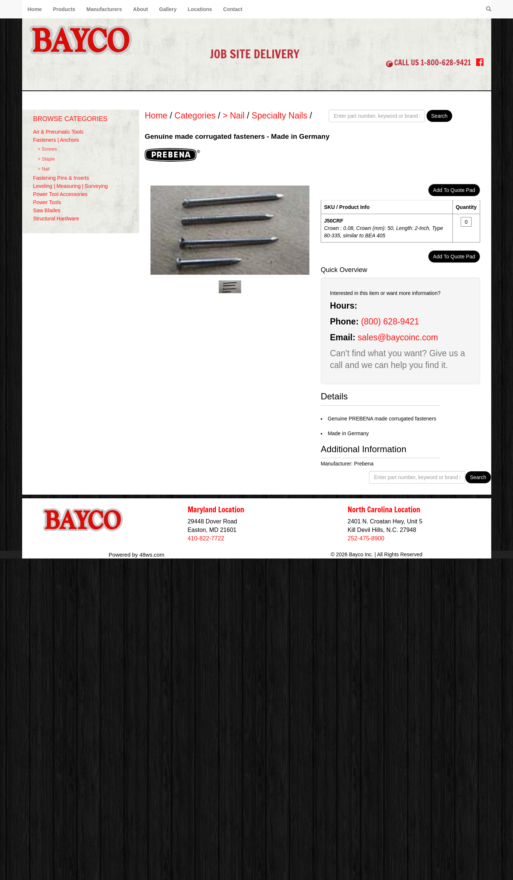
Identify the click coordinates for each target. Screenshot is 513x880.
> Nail (44, 169)
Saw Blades (47, 210)
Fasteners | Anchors (56, 140)
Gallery (167, 9)
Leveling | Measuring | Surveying (70, 186)
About (140, 9)
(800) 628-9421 (390, 321)
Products (64, 9)
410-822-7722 (205, 538)
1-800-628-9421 (446, 62)
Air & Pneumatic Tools (58, 132)
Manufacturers (104, 9)
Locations (199, 9)
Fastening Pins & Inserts (61, 178)
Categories (195, 115)
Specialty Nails (279, 115)
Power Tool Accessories (60, 194)
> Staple (46, 159)
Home (35, 9)
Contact (232, 9)
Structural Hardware (56, 218)
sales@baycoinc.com (398, 337)
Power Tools (47, 202)
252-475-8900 (366, 538)
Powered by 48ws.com (136, 554)
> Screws (47, 149)
